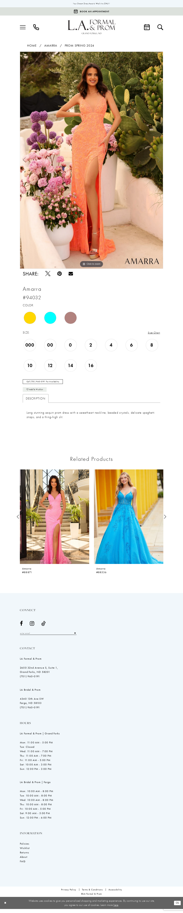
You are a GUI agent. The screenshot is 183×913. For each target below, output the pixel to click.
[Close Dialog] (5, 907)
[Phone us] (36, 27)
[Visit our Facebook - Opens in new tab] (21, 626)
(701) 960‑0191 (30, 680)
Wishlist (25, 852)
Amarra (50, 46)
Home (32, 46)
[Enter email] (53, 637)
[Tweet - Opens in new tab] (47, 274)
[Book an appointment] (91, 12)
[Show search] (160, 27)
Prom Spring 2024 (79, 46)
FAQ (23, 865)
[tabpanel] (91, 160)
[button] (22, 27)
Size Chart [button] (153, 333)
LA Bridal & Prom (30, 693)
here (115, 909)
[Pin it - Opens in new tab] (59, 274)
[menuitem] (22, 27)
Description (35, 402)
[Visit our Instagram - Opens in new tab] (32, 626)
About (23, 861)
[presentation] (54, 520)
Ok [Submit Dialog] (177, 907)
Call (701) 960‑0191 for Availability (47, 383)
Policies (24, 847)
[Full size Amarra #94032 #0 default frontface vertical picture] (91, 160)
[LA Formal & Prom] (91, 27)
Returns (24, 856)
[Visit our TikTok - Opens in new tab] (43, 626)
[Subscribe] (85, 637)
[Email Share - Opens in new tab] (71, 274)
